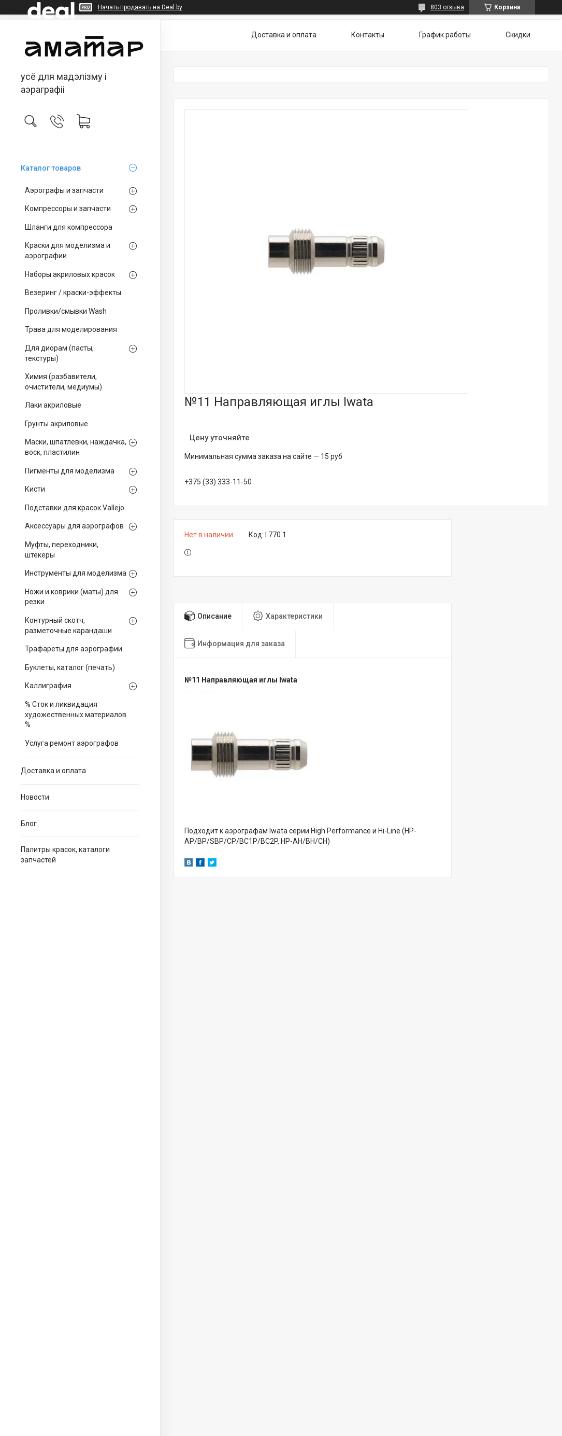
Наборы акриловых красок (70, 274)
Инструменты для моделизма (75, 573)
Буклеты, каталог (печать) (70, 667)
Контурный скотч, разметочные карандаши (68, 625)
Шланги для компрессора (68, 227)
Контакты (367, 35)
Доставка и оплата (53, 770)
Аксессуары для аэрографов (74, 526)
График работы (445, 35)
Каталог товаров (51, 168)
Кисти (35, 489)
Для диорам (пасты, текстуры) (59, 353)
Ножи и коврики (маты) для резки (71, 597)
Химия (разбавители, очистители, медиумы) (63, 381)
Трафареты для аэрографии (73, 649)
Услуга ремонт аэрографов (72, 743)
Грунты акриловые (56, 424)
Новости (35, 797)
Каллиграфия (48, 685)
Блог (29, 823)
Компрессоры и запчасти (68, 208)
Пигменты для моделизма (69, 471)
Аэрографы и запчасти (64, 190)
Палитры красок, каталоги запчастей (65, 854)
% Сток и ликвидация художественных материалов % (75, 714)
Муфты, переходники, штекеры (61, 549)
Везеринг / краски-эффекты (73, 292)
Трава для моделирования (71, 329)
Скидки (518, 35)
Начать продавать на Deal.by (140, 7)
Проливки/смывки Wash (66, 311)
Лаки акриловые (53, 405)
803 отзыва (447, 7)
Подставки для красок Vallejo (74, 508)
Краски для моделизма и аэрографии (67, 250)
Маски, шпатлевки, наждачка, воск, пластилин (75, 447)
